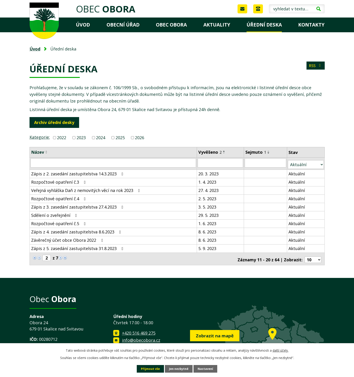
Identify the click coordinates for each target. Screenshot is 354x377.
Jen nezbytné (179, 368)
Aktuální (297, 172)
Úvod (83, 24)
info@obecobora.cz (141, 336)
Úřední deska (264, 24)
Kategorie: (40, 137)
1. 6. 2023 (208, 221)
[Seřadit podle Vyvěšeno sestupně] (224, 153)
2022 (61, 137)
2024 (100, 137)
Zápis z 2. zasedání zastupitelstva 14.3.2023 (78, 172)
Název (37, 152)
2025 (120, 137)
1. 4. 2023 (208, 180)
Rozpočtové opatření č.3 (59, 180)
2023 (81, 137)
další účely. (281, 350)
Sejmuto (256, 152)
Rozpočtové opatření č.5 (59, 221)
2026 (139, 137)
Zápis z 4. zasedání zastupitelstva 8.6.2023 (77, 230)
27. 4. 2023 (209, 188)
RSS (314, 67)
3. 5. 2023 (208, 205)
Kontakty (311, 24)
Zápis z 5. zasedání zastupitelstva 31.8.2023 (78, 246)
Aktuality (216, 24)
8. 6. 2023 (208, 230)
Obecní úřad (123, 24)
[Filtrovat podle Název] (113, 162)
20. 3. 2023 (209, 172)
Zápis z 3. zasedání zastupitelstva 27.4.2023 (78, 205)
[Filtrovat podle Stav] (306, 162)
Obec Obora (171, 24)
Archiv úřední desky (56, 122)
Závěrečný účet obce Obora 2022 (68, 238)
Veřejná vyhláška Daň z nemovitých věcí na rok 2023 (86, 188)
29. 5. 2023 (209, 213)
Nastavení (207, 368)
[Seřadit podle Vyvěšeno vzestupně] (224, 151)
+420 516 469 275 (138, 329)
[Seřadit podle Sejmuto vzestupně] (268, 151)
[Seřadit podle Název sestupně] (46, 153)
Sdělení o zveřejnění (55, 213)
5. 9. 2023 (208, 246)
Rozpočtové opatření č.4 (59, 197)
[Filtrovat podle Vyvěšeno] (220, 162)
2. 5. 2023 (208, 197)
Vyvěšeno (210, 152)
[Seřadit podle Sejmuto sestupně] (268, 153)
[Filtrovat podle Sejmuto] (265, 162)
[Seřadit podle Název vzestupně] (46, 151)
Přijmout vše (148, 368)
